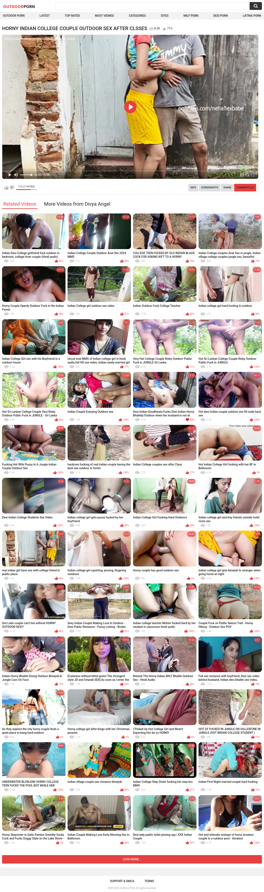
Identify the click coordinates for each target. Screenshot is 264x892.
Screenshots (209, 187)
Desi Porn (220, 15)
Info (193, 187)
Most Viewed (104, 15)
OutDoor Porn (127, 888)
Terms (149, 881)
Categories (137, 15)
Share (227, 187)
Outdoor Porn (14, 15)
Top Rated (72, 15)
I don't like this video (12, 188)
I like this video (6, 188)
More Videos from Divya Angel (77, 204)
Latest (45, 15)
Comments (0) (245, 187)
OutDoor (19, 6)
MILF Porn (190, 15)
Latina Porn (252, 15)
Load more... (132, 859)
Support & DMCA (122, 881)
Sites (164, 15)
